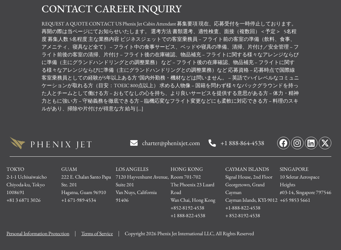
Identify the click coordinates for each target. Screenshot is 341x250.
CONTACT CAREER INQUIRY (111, 8)
